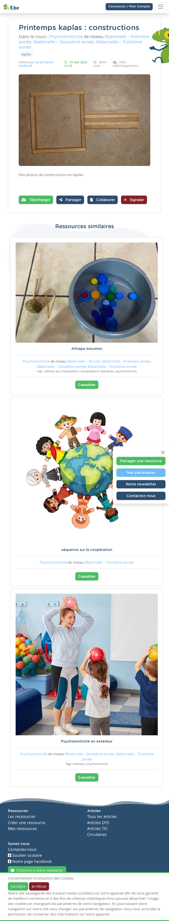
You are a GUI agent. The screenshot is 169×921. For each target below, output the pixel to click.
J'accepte (18, 886)
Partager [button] (70, 199)
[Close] (162, 452)
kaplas (26, 54)
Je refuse (39, 886)
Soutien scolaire (25, 855)
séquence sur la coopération (86, 550)
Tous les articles (102, 816)
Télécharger (36, 199)
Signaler (134, 199)
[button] (102, 200)
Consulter (87, 384)
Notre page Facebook (30, 861)
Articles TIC (97, 828)
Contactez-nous (141, 495)
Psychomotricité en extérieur (86, 741)
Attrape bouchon (86, 349)
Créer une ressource (26, 822)
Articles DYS (98, 822)
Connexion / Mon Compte (129, 6)
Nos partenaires (141, 472)
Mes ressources (22, 828)
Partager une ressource (141, 461)
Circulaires (97, 834)
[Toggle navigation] (160, 6)
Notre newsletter (141, 484)
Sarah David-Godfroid (36, 64)
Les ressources (21, 816)
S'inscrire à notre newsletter (37, 870)
